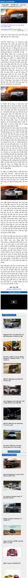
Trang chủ (5, 5)
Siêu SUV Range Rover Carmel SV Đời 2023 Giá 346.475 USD (13, 475)
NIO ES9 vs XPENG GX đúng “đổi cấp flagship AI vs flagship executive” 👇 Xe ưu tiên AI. (13, 358)
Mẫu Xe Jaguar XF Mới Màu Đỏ (11, 563)
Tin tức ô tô (14, 5)
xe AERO (4, 104)
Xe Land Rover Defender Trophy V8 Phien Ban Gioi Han (12, 497)
